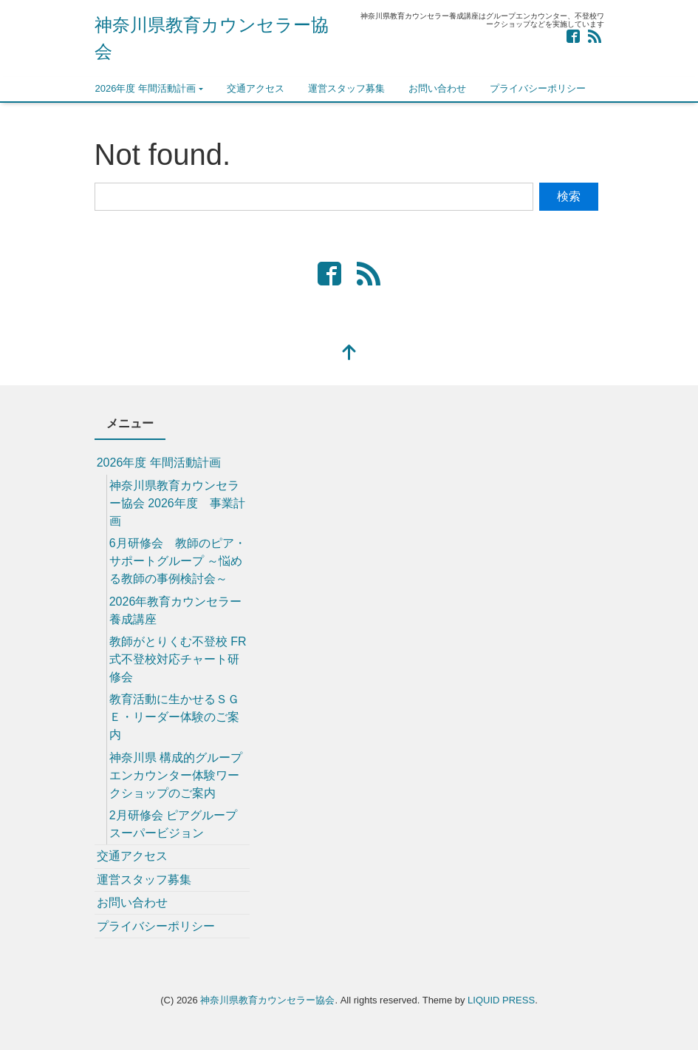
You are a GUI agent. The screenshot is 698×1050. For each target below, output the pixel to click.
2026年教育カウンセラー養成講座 (175, 610)
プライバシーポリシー (538, 88)
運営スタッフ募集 (346, 88)
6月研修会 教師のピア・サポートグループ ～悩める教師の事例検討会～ (177, 561)
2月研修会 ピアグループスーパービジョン (173, 824)
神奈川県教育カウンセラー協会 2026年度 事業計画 (177, 503)
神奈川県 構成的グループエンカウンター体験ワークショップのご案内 (175, 775)
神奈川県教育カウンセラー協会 (267, 1000)
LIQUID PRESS (501, 1000)
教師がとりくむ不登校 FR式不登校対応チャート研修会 (178, 659)
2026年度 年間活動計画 (145, 88)
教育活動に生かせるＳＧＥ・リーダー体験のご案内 (174, 717)
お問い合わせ (437, 88)
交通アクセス (255, 88)
